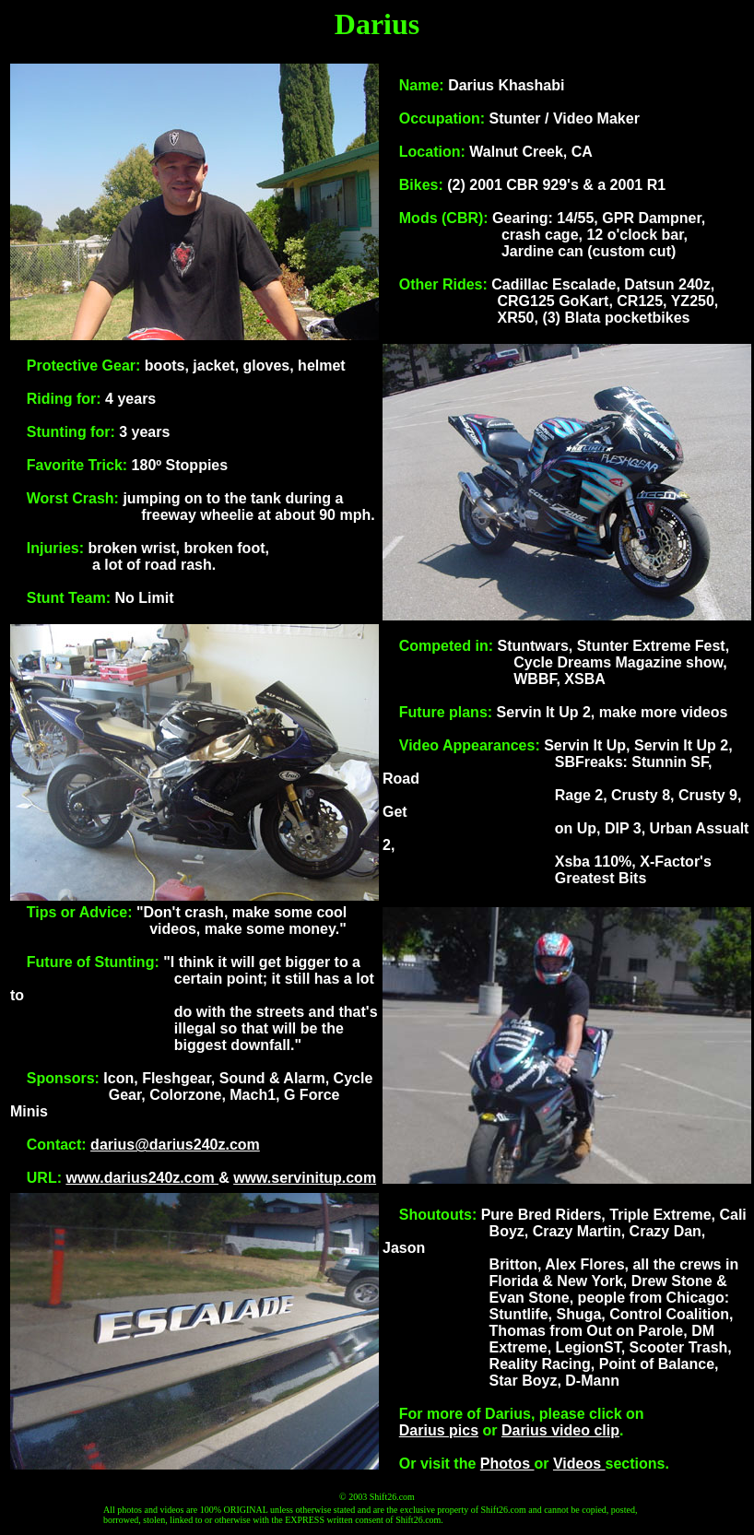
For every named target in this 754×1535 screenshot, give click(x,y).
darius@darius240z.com (175, 1144)
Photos (507, 1463)
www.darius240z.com (141, 1178)
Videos (579, 1463)
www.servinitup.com (304, 1178)
